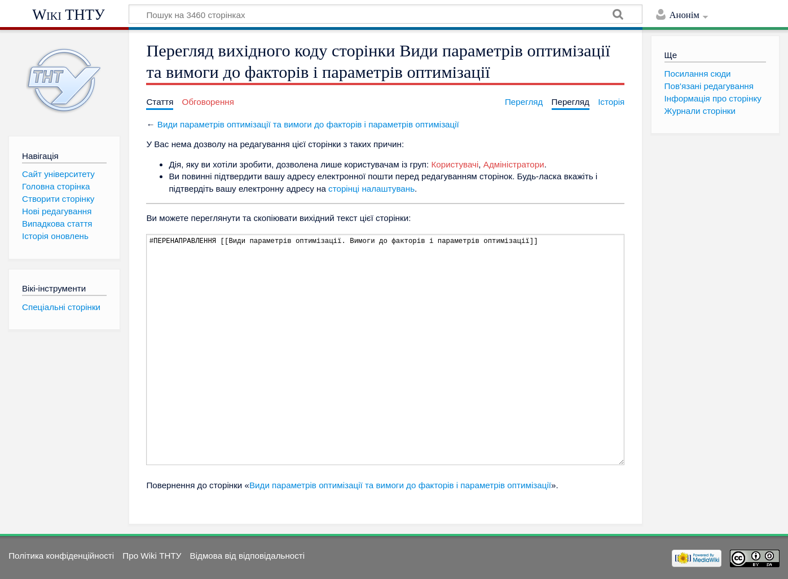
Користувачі (455, 164)
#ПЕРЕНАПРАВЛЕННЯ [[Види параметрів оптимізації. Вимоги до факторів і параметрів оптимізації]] (385, 349)
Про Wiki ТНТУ (151, 555)
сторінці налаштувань (371, 188)
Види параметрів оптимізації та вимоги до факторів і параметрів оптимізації (308, 124)
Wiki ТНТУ (68, 14)
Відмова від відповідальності (247, 555)
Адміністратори (513, 164)
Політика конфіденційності (61, 555)
